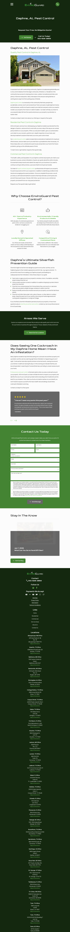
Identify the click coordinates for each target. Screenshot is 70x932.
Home (35, 613)
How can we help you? (16, 473)
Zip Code (13, 464)
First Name (13, 445)
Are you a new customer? (17, 468)
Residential (35, 616)
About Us (35, 625)
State (12, 459)
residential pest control (19, 139)
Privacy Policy (28, 495)
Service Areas (35, 622)
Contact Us (35, 628)
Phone (12, 449)
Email (37, 449)
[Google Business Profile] (33, 588)
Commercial (35, 619)
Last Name (38, 445)
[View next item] (15, 420)
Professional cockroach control (19, 372)
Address (13, 454)
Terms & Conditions (37, 495)
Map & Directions (35, 643)
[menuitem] (35, 598)
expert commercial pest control (26, 168)
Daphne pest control (16, 102)
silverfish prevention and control (29, 304)
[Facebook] (37, 588)
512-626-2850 (44, 39)
